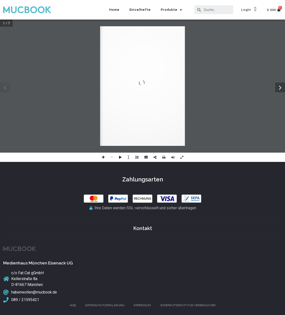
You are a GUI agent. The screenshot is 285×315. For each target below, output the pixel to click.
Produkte (171, 10)
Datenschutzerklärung (104, 305)
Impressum (142, 305)
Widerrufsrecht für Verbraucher (188, 305)
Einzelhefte (140, 9)
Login (246, 9)
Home (114, 9)
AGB (73, 305)
